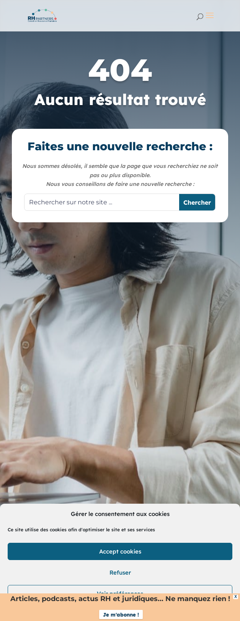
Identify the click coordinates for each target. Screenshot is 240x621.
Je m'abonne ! (121, 614)
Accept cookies (120, 551)
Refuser (120, 572)
